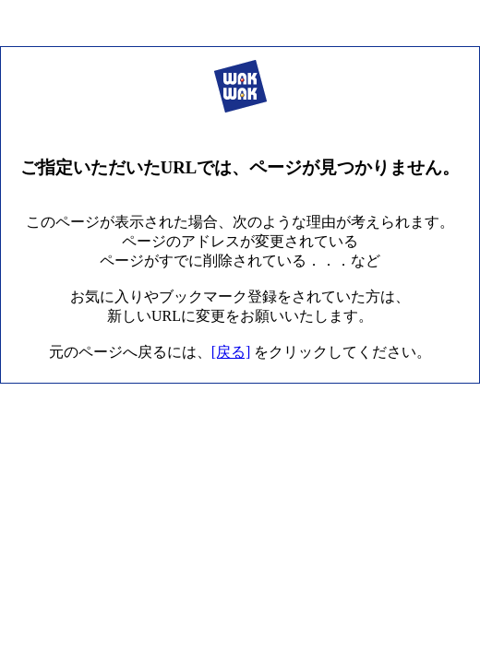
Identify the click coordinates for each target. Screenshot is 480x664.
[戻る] (231, 352)
